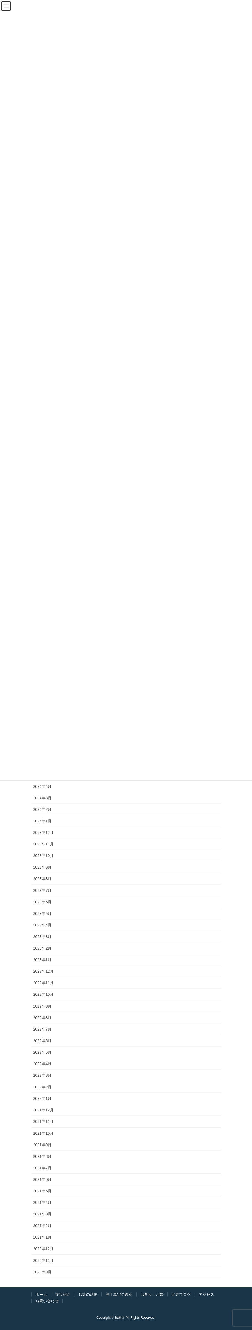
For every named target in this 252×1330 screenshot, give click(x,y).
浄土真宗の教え (119, 1294)
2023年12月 (43, 832)
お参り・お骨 (152, 1294)
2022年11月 (43, 983)
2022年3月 (42, 1075)
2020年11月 (43, 1260)
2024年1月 (42, 821)
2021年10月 (43, 1133)
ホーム (41, 1294)
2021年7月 (42, 1168)
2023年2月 (42, 948)
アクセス (206, 1294)
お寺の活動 (88, 1294)
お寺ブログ (181, 1294)
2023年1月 (42, 960)
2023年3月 (42, 936)
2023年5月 (42, 913)
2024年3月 (42, 798)
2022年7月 (42, 1029)
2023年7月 (42, 890)
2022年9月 (42, 1006)
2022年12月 (43, 971)
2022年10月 (43, 994)
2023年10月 (43, 855)
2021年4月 (42, 1202)
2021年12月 (43, 1110)
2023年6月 (42, 902)
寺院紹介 (62, 1294)
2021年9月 (42, 1145)
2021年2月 (42, 1225)
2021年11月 (43, 1121)
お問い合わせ (47, 1301)
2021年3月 (42, 1214)
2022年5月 (42, 1052)
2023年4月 (42, 925)
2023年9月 (42, 867)
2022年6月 (42, 1041)
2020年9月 (42, 1272)
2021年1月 (42, 1237)
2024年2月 (42, 809)
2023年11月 (43, 844)
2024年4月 (42, 786)
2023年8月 (42, 879)
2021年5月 (42, 1191)
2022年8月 (42, 1017)
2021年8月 (42, 1156)
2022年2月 (42, 1087)
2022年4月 (42, 1064)
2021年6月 (42, 1179)
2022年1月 (42, 1098)
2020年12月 (43, 1248)
